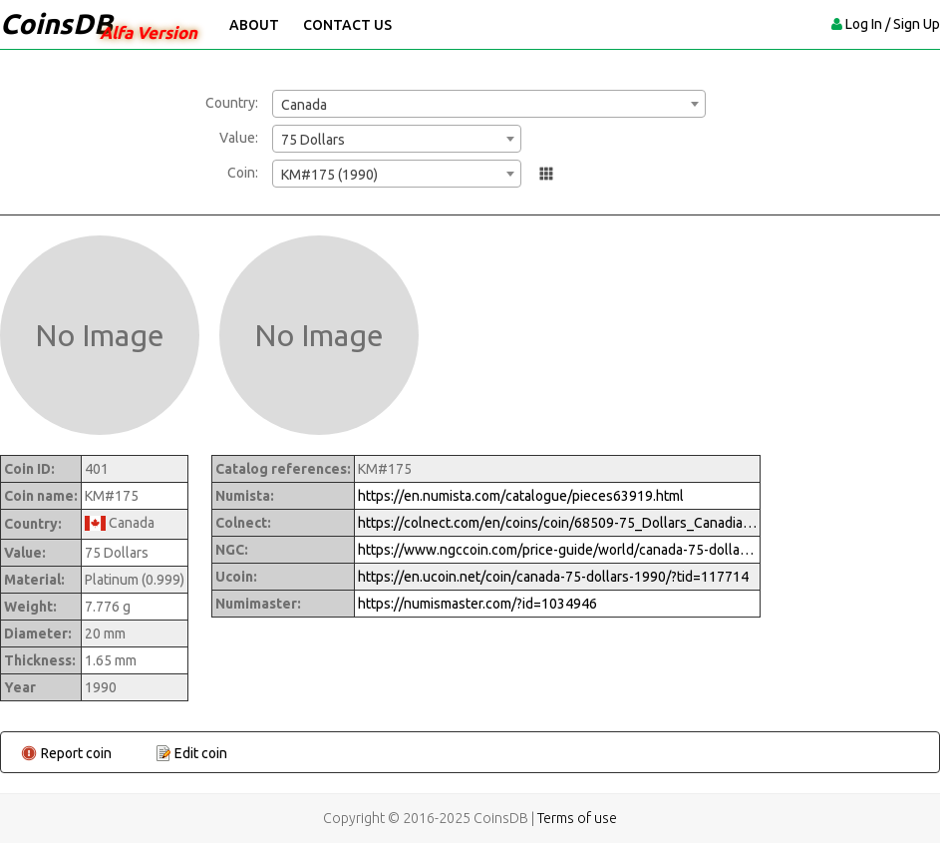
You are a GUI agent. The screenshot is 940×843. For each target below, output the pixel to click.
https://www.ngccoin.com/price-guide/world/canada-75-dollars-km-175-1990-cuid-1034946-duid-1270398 (557, 550)
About (254, 25)
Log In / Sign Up (892, 24)
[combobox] (489, 104)
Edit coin (200, 753)
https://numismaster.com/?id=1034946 (477, 604)
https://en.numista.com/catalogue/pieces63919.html (521, 496)
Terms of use (577, 818)
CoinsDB (56, 23)
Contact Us (347, 25)
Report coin (76, 753)
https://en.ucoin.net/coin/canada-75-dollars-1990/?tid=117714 (553, 577)
